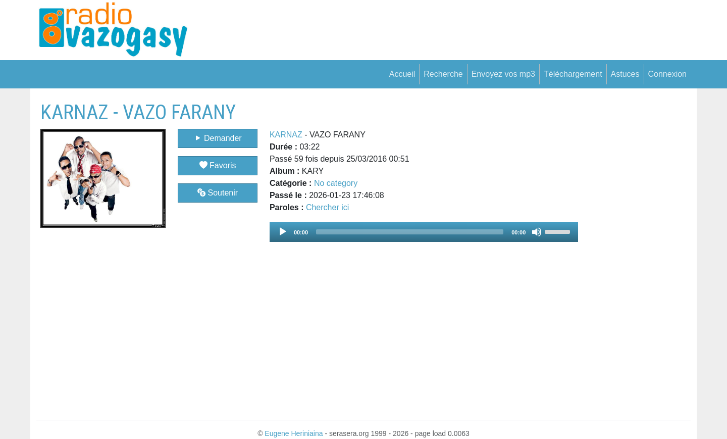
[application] (424, 232)
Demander (218, 138)
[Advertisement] (634, 252)
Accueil (402, 74)
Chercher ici (327, 207)
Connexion (667, 74)
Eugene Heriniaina (294, 433)
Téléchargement (573, 74)
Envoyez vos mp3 (503, 74)
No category (335, 183)
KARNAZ (286, 134)
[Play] (283, 232)
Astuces (625, 74)
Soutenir (217, 192)
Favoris (217, 165)
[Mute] (537, 232)
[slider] (409, 231)
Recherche (443, 74)
